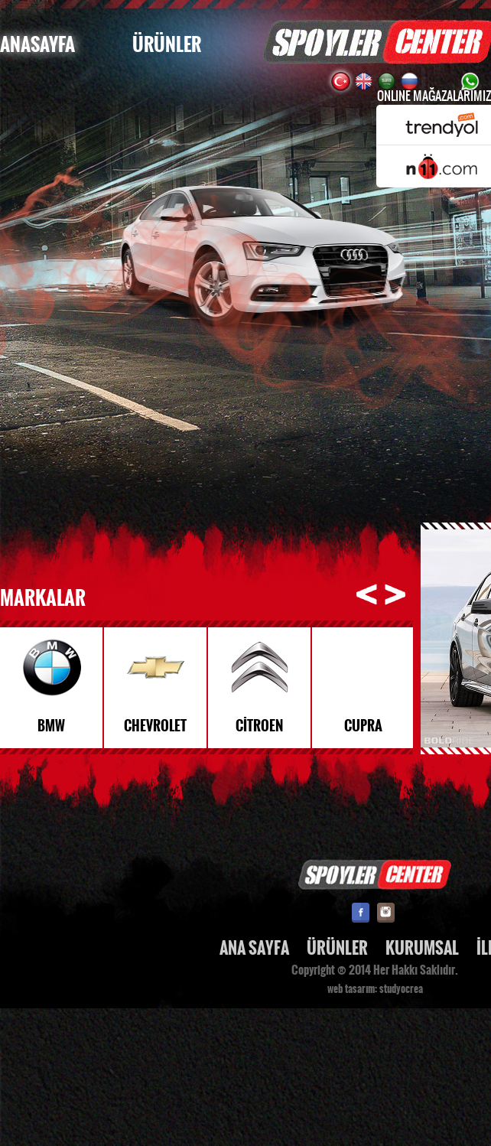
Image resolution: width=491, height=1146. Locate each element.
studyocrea (401, 989)
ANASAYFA (37, 45)
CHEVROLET (155, 726)
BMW (51, 726)
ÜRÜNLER (166, 45)
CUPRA (363, 726)
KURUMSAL (422, 948)
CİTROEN (259, 726)
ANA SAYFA (254, 948)
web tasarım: (352, 989)
